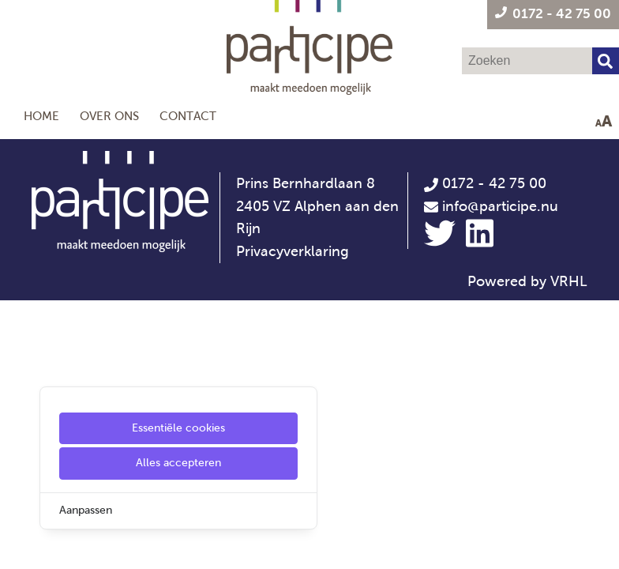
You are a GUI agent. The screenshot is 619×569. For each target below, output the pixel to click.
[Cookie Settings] (18, 546)
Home (41, 115)
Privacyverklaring (292, 251)
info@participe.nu (500, 206)
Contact (187, 115)
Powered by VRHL (527, 281)
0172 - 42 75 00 (485, 183)
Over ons (109, 115)
